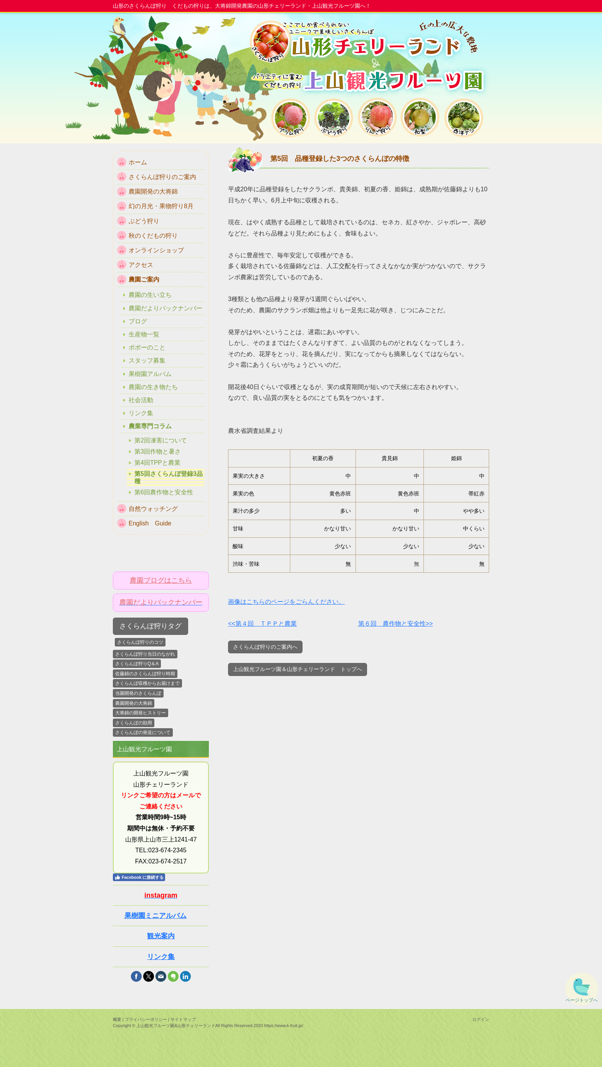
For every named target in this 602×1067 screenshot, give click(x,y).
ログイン (480, 1019)
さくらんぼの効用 (133, 723)
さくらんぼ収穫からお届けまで (147, 683)
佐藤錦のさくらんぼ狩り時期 (145, 673)
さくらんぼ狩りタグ (150, 626)
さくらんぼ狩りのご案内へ (265, 647)
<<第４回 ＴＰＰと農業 (262, 623)
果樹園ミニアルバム (155, 916)
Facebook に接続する (139, 877)
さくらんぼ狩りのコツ (140, 642)
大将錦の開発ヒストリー (140, 713)
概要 (117, 1019)
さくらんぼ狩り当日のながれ (145, 654)
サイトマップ (183, 1019)
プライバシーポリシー (146, 1019)
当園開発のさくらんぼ (138, 693)
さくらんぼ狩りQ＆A (137, 663)
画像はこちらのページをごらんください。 (286, 601)
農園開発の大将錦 (133, 703)
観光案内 (161, 936)
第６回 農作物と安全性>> (395, 623)
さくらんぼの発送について (142, 732)
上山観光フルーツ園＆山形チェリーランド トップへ (297, 669)
